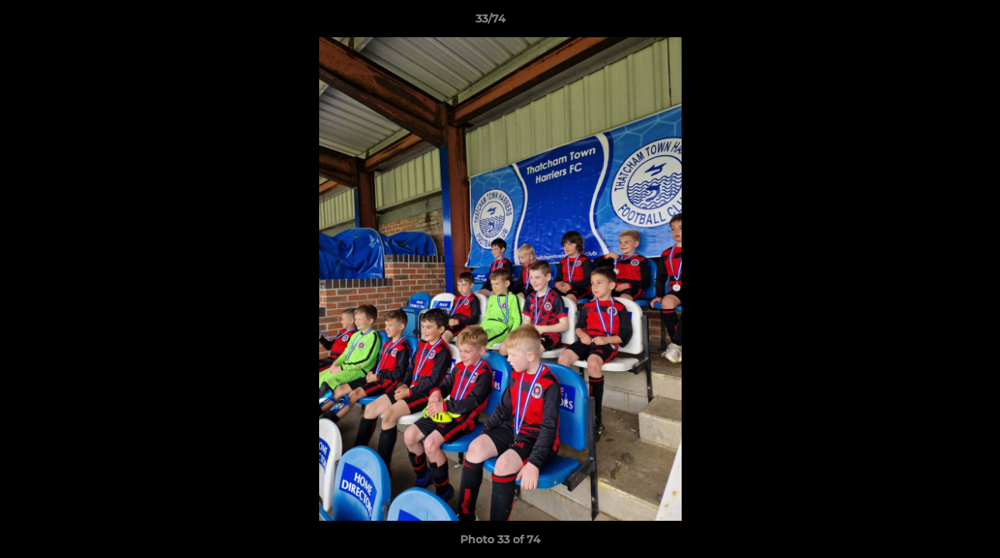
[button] (935, 22)
